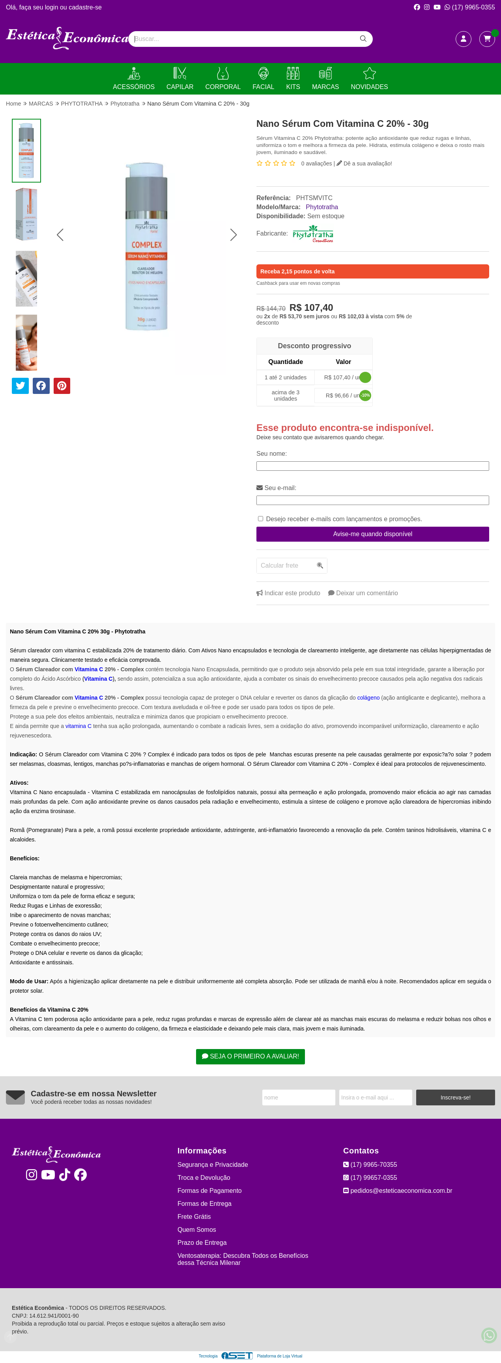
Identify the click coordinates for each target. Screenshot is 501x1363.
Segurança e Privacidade (213, 1164)
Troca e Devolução (204, 1177)
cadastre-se (85, 7)
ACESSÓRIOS (134, 78)
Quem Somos (197, 1229)
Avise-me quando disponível (373, 534)
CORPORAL (223, 78)
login (52, 7)
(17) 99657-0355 (370, 1177)
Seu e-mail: (276, 488)
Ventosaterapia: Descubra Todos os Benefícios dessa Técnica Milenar (243, 1259)
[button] (60, 234)
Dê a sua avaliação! (364, 163)
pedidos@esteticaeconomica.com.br (397, 1190)
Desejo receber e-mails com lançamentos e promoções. (344, 519)
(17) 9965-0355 (470, 7)
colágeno (368, 697)
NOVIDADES (369, 78)
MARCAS (325, 78)
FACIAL (263, 78)
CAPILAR (179, 78)
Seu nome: (271, 453)
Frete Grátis (194, 1216)
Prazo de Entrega (202, 1242)
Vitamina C (89, 669)
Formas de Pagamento (210, 1190)
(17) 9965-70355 (370, 1164)
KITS (293, 78)
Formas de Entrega (205, 1203)
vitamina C (78, 726)
